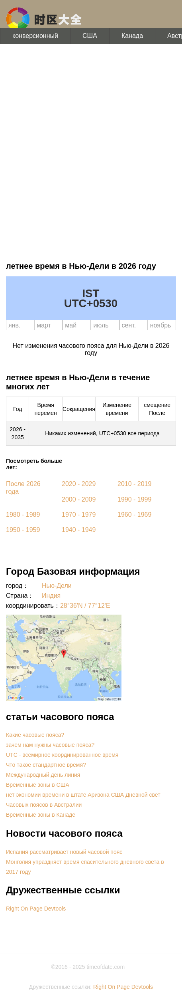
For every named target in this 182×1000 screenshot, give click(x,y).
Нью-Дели (57, 585)
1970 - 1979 (79, 514)
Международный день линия (43, 775)
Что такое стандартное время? (46, 765)
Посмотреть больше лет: (34, 464)
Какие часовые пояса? (35, 735)
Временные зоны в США (37, 785)
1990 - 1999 (134, 499)
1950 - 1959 (23, 529)
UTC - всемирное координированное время (62, 755)
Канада (132, 35)
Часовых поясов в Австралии (44, 805)
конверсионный (35, 35)
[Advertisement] (91, 151)
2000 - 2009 (79, 499)
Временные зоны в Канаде (40, 815)
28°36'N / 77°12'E (85, 605)
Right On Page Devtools (36, 908)
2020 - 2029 (79, 483)
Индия (51, 595)
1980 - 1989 (23, 514)
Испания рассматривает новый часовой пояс (64, 852)
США (89, 35)
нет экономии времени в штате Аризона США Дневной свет (83, 795)
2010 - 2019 (134, 483)
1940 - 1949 (79, 529)
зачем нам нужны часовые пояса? (50, 745)
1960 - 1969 (134, 514)
